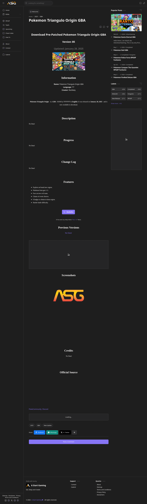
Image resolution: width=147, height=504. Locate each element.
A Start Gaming (37, 500)
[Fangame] (132, 55)
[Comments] (134, 16)
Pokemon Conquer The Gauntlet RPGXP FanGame (126, 68)
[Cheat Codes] (12, 33)
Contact (73, 485)
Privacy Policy (101, 492)
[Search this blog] (38, 3)
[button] (3, 3)
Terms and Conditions (11, 497)
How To (75, 219)
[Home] (12, 10)
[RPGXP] (12, 21)
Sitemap (5, 496)
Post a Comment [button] (68, 442)
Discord (45, 409)
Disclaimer (11, 496)
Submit (73, 487)
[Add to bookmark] (139, 16)
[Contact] (12, 48)
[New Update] (47, 425)
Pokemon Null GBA (121, 50)
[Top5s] (12, 25)
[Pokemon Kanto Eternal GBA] (126, 22)
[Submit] (12, 55)
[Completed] (129, 47)
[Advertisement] (69, 254)
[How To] (12, 37)
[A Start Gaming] (13, 3)
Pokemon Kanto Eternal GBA (125, 37)
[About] (12, 44)
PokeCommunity (35, 409)
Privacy (18, 496)
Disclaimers (100, 495)
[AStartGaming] (130, 34)
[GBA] (38, 425)
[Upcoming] (12, 29)
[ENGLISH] (118, 94)
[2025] (32, 425)
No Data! (68, 233)
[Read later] (100, 26)
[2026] (124, 34)
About (99, 485)
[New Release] (118, 98)
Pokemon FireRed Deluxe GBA (125, 77)
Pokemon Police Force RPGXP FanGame (125, 59)
